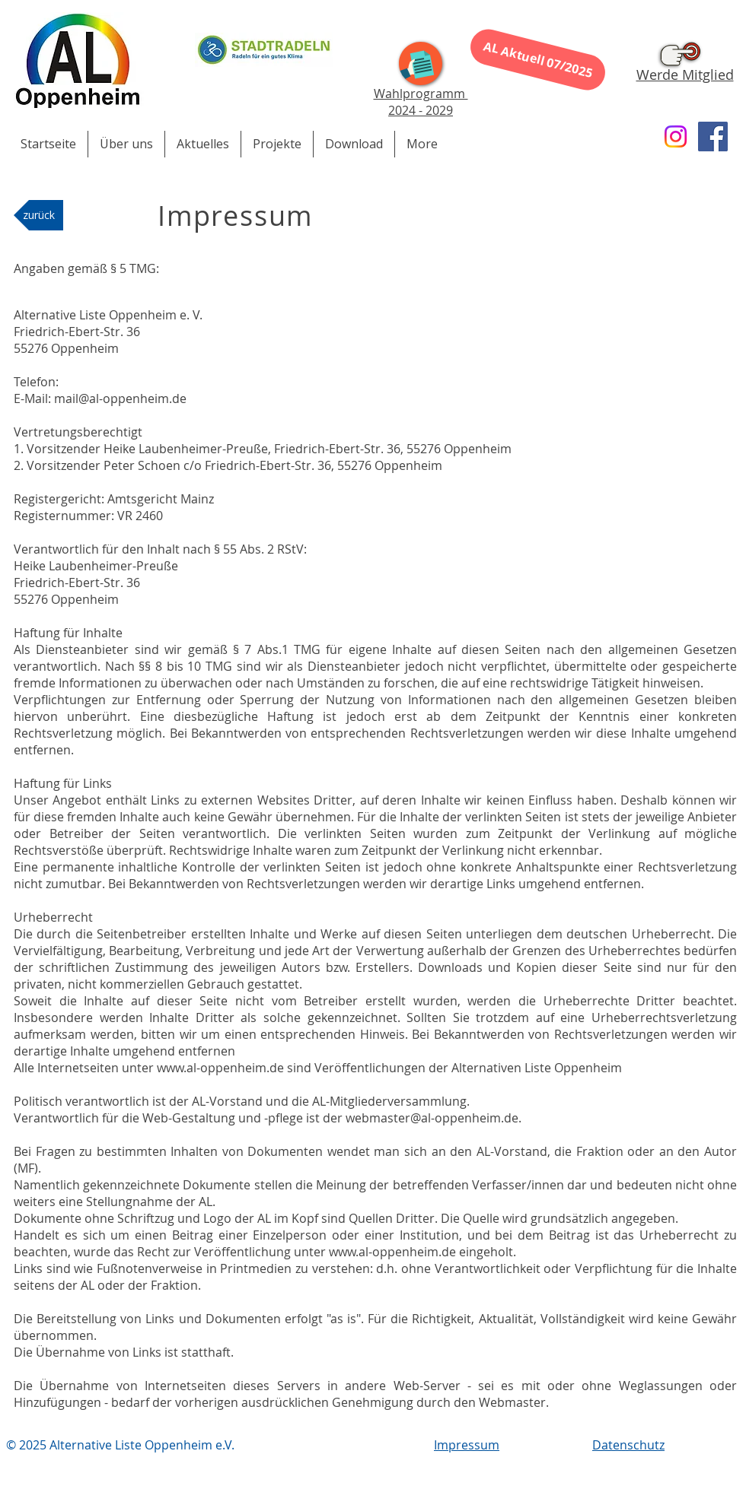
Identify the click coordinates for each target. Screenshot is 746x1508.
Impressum (466, 1445)
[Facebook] (713, 136)
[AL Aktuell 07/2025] (538, 59)
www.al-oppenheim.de (220, 1067)
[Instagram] (675, 136)
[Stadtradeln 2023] (264, 49)
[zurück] (38, 215)
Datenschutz (628, 1445)
